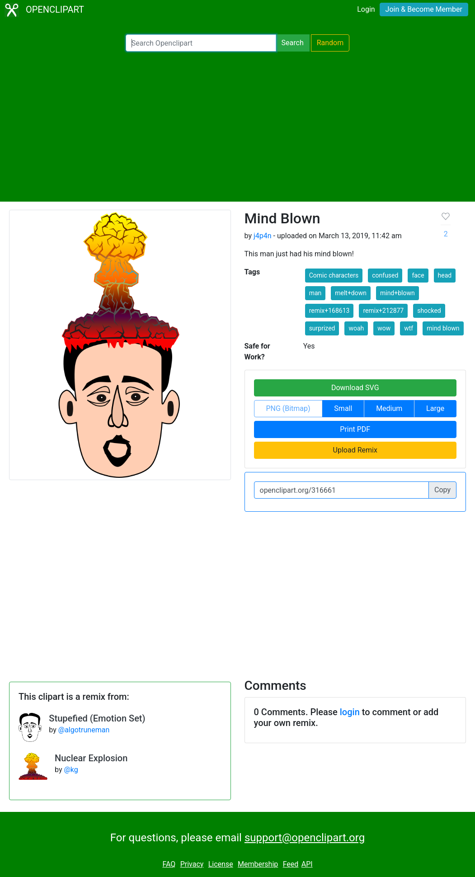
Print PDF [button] (355, 429)
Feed (291, 864)
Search (293, 42)
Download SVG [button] (355, 387)
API (307, 864)
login (350, 712)
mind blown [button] (443, 328)
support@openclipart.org (305, 837)
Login (366, 9)
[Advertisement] (237, 126)
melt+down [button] (351, 293)
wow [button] (383, 328)
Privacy (192, 864)
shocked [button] (429, 310)
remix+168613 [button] (329, 310)
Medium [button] (389, 408)
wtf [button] (408, 328)
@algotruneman (83, 730)
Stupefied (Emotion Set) (97, 718)
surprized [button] (322, 328)
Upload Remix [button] (355, 450)
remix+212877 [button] (383, 310)
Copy (442, 490)
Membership (258, 864)
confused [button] (385, 275)
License (220, 864)
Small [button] (343, 408)
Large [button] (435, 408)
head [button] (445, 275)
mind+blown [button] (397, 293)
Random (330, 42)
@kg (71, 769)
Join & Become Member (424, 9)
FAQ (168, 864)
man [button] (315, 293)
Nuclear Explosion (91, 758)
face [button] (418, 275)
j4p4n (263, 235)
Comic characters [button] (334, 275)
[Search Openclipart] (201, 43)
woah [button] (356, 328)
